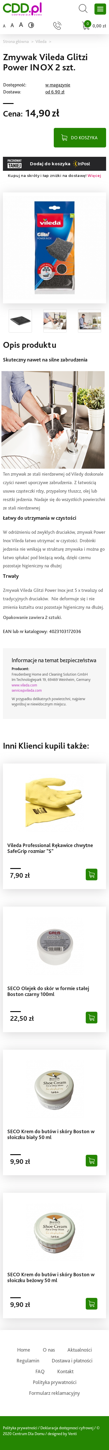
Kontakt (65, 1371)
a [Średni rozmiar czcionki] (12, 25)
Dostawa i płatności (72, 1360)
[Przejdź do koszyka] (93, 26)
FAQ (40, 1371)
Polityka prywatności (54, 1382)
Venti (72, 1433)
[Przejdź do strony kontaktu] (57, 26)
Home (23, 1350)
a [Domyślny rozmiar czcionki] (4, 26)
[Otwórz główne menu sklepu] (100, 9)
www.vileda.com (24, 685)
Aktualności (79, 1350)
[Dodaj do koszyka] (91, 874)
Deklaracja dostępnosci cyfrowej (66, 1427)
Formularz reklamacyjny (54, 1393)
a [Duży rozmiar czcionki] (21, 24)
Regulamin (28, 1360)
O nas (49, 1350)
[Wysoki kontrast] (31, 25)
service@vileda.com (27, 690)
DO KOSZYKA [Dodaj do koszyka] (84, 137)
